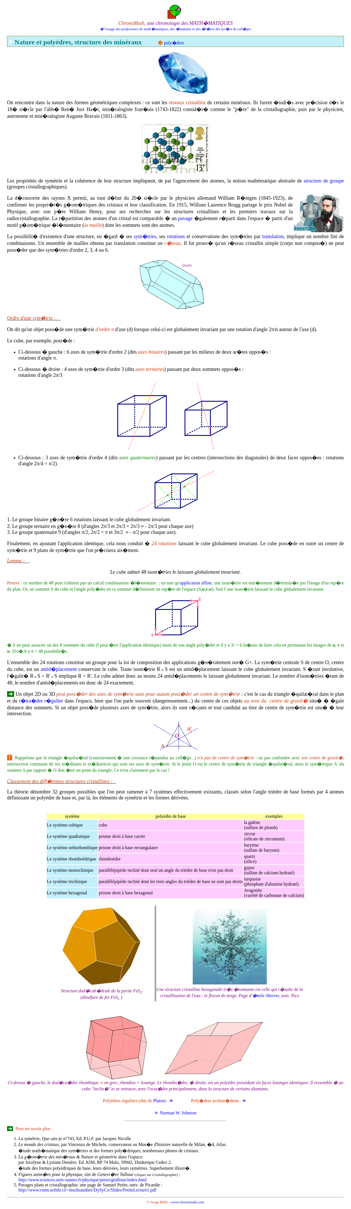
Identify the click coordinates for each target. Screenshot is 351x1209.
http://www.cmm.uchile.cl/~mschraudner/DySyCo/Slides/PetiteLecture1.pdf (87, 1190)
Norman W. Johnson (178, 1112)
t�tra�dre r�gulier (41, 701)
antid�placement (59, 669)
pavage (185, 218)
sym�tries (145, 236)
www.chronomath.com (187, 1202)
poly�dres (174, 42)
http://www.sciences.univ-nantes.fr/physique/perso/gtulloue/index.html (82, 1179)
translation (273, 236)
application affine (196, 582)
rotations (176, 236)
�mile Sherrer (265, 995)
